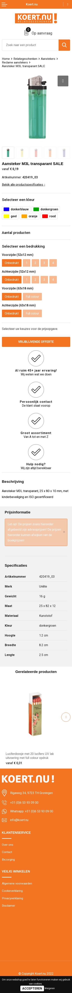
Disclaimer (8, 906)
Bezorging (8, 859)
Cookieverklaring (12, 891)
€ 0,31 (14, 763)
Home (6, 59)
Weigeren (50, 988)
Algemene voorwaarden (17, 883)
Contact (7, 852)
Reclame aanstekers (15, 62)
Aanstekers (48, 59)
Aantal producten (16, 232)
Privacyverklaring (12, 898)
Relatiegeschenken (25, 59)
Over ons (7, 844)
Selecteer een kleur (18, 199)
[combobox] (30, 45)
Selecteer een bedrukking (23, 246)
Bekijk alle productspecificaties (23, 184)
